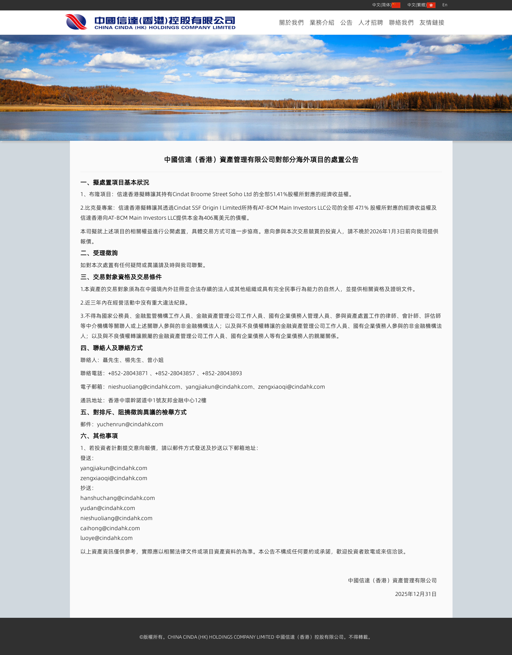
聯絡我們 (401, 22)
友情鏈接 (432, 22)
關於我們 (291, 22)
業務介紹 (322, 22)
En (444, 5)
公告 (346, 22)
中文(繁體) (421, 5)
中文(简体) (386, 5)
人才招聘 (370, 22)
